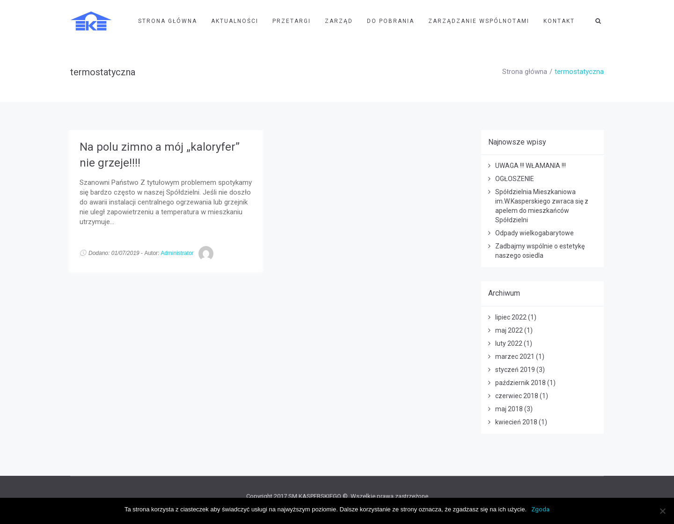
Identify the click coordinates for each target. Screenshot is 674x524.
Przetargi (291, 21)
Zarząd (339, 21)
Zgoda (540, 509)
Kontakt (559, 21)
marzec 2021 (515, 356)
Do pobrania (390, 21)
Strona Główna (167, 21)
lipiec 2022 (511, 317)
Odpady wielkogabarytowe (534, 233)
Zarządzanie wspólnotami (478, 21)
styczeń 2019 (515, 369)
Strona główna (524, 71)
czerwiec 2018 (516, 396)
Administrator (177, 253)
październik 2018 (520, 382)
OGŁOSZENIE (514, 178)
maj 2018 (509, 409)
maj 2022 (509, 330)
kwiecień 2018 (516, 422)
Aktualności (234, 21)
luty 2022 (508, 343)
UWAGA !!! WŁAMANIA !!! (530, 165)
